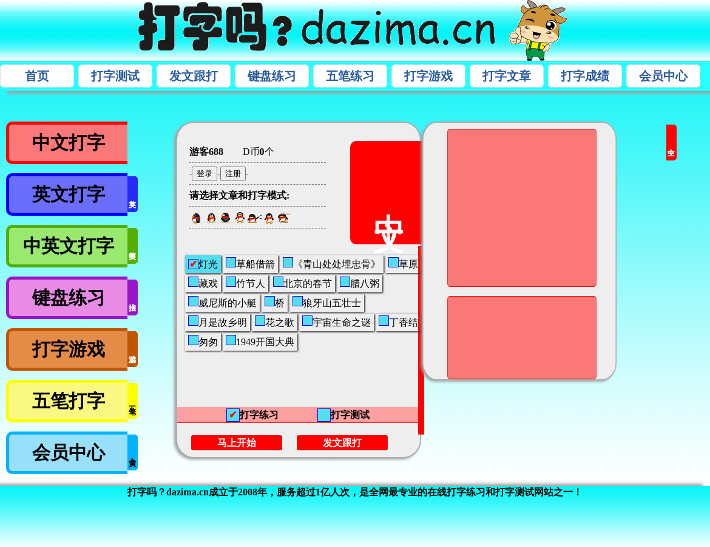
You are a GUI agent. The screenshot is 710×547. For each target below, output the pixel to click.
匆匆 (203, 341)
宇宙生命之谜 (336, 321)
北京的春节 (302, 283)
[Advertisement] (466, 336)
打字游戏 (428, 76)
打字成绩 (585, 76)
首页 (37, 76)
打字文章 (506, 76)
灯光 (203, 264)
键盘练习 (272, 76)
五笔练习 (350, 76)
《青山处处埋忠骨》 (331, 263)
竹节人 (245, 283)
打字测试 (115, 76)
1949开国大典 (260, 341)
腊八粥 (359, 283)
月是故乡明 (217, 321)
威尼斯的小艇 (222, 302)
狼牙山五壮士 (326, 302)
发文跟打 (193, 76)
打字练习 (252, 415)
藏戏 (203, 283)
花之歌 (274, 321)
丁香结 (398, 321)
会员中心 (663, 76)
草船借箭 (250, 263)
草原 (403, 263)
